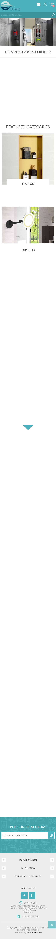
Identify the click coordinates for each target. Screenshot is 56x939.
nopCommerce (34, 933)
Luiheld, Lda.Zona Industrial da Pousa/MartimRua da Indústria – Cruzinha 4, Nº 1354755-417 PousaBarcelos (28, 907)
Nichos (28, 183)
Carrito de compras (52, 4)
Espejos (28, 250)
